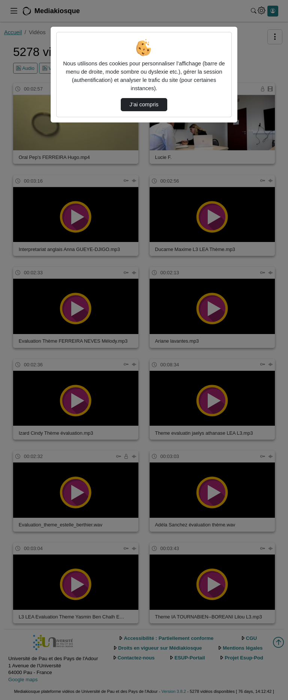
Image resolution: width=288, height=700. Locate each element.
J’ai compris (143, 104)
